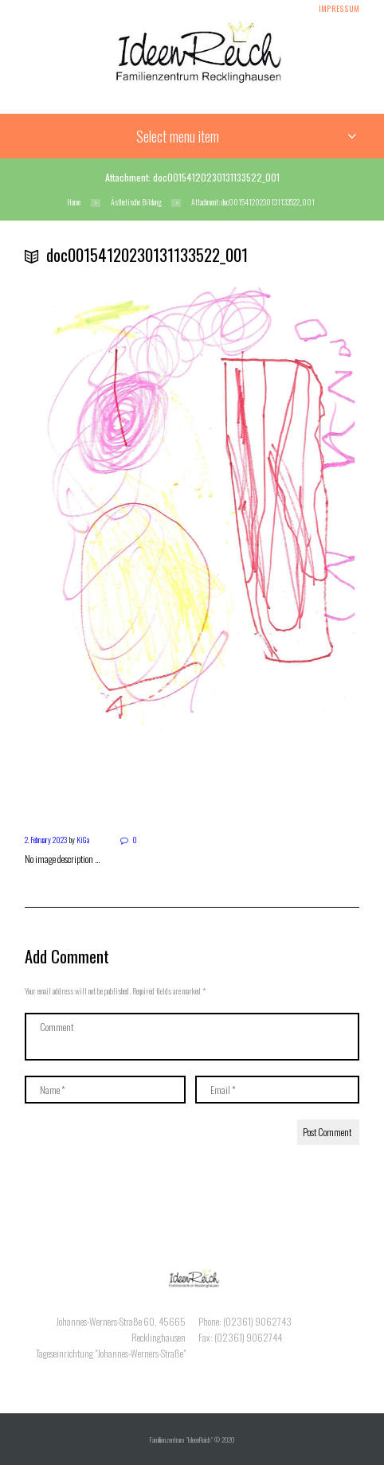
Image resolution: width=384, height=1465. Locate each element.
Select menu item (177, 136)
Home (73, 202)
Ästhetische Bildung (136, 202)
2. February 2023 (46, 840)
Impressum (339, 9)
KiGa (82, 840)
